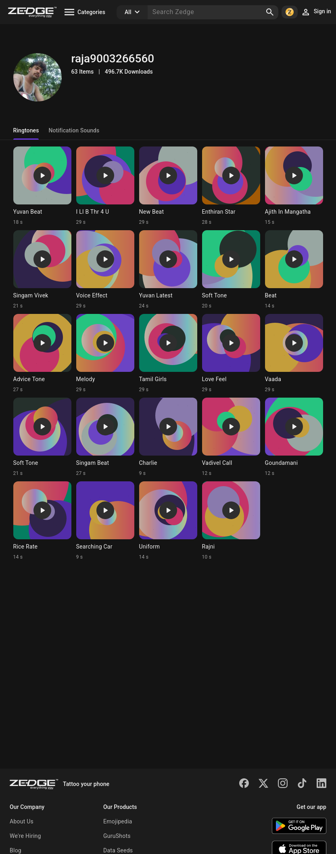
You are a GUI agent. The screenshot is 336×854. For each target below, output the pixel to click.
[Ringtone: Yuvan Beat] (42, 185)
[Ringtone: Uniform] (168, 520)
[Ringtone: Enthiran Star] (231, 185)
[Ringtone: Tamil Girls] (168, 353)
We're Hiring (25, 836)
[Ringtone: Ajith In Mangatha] (294, 185)
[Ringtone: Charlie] (168, 437)
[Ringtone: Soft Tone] (231, 269)
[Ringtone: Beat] (294, 269)
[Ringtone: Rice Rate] (42, 520)
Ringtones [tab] (26, 130)
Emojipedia (117, 821)
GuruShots (117, 836)
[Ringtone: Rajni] (231, 520)
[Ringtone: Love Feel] (231, 353)
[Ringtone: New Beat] (168, 185)
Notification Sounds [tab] (73, 130)
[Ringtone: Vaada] (294, 353)
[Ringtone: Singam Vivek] (42, 269)
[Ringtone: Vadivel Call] (231, 437)
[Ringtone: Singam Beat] (105, 437)
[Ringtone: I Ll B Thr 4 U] (105, 185)
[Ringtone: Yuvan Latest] (168, 269)
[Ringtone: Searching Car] (105, 520)
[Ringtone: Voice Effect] (105, 269)
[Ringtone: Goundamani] (294, 437)
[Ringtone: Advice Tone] (42, 353)
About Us (21, 821)
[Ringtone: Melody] (105, 353)
